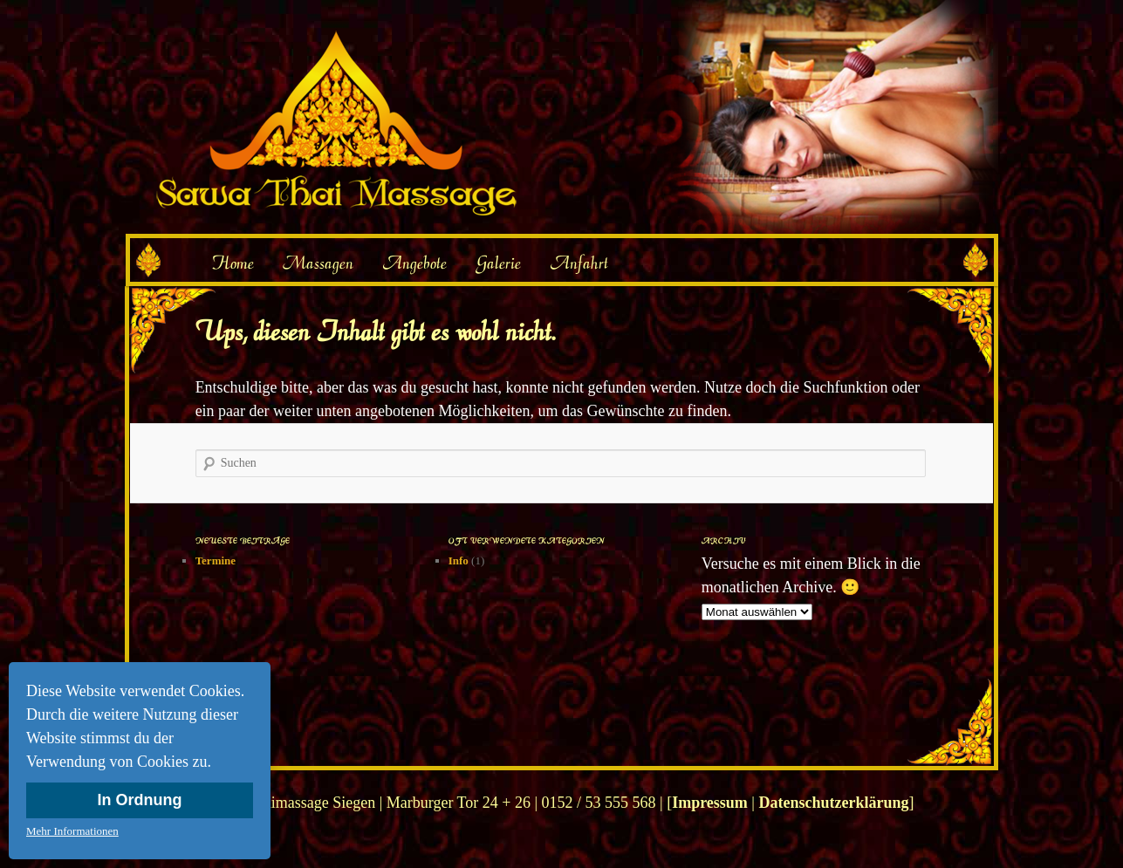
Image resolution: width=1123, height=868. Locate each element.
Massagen (318, 262)
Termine (215, 560)
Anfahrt (579, 262)
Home (232, 262)
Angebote (415, 262)
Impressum (710, 802)
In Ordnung (140, 800)
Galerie (498, 262)
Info (459, 560)
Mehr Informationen (72, 830)
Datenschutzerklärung (833, 802)
